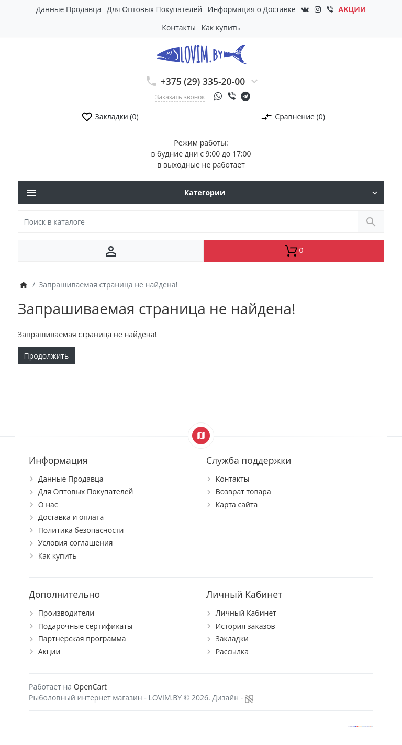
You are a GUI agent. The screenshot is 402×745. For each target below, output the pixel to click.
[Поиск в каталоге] (188, 221)
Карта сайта (237, 504)
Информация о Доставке (252, 9)
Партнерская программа (82, 638)
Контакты (179, 27)
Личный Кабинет (246, 613)
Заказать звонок (180, 97)
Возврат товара (243, 491)
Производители (66, 613)
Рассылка (232, 652)
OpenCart (90, 687)
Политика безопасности (81, 530)
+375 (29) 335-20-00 (203, 81)
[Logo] (201, 54)
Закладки (232, 638)
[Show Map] (201, 435)
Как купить (221, 27)
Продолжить (46, 356)
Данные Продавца (69, 9)
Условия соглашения (75, 543)
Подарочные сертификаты (85, 626)
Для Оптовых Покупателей (154, 9)
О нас (48, 504)
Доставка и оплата (71, 517)
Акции (49, 652)
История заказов (245, 626)
